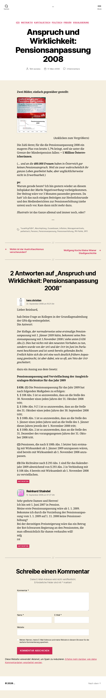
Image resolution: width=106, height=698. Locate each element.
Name (20, 623)
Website (20, 635)
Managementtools (77, 229)
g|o (14, 23)
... (53, 6)
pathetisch (25, 232)
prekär (70, 23)
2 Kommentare (74, 70)
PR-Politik (80, 232)
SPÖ (22, 235)
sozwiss (36, 70)
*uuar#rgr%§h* (27, 229)
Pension (34, 232)
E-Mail (58, 623)
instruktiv (25, 23)
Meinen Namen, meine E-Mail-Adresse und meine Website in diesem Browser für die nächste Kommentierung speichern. (54, 648)
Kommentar (23, 598)
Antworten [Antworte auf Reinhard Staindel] (23, 554)
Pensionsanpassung (48, 232)
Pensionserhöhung (66, 232)
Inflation (64, 229)
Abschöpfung (41, 229)
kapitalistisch (41, 23)
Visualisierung (85, 23)
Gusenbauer (53, 229)
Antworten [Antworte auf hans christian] (23, 489)
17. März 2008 (53, 70)
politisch (58, 23)
